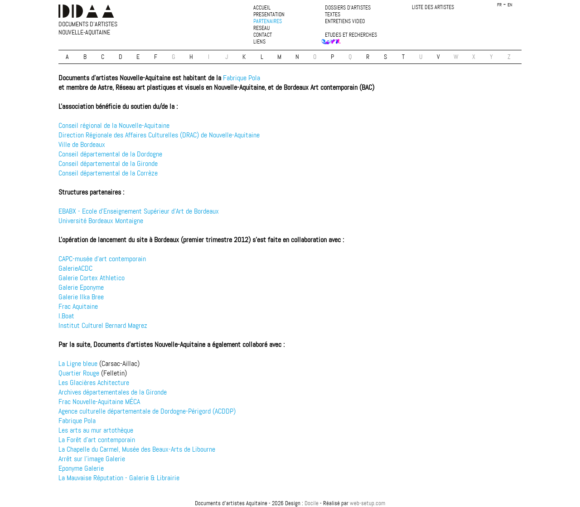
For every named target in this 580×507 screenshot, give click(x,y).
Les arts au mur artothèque (95, 430)
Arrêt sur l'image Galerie (91, 458)
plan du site (290, 495)
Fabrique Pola (241, 78)
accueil (262, 8)
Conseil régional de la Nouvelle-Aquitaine (113, 125)
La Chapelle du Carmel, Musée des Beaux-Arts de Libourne (136, 449)
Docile (311, 503)
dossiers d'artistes (348, 8)
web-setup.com (367, 503)
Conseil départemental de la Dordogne (110, 154)
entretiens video (345, 21)
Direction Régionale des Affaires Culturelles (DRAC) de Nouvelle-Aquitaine (159, 135)
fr (499, 5)
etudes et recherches (351, 35)
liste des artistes (433, 7)
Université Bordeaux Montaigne (100, 220)
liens (259, 42)
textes (332, 14)
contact (262, 35)
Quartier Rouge (78, 373)
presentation (269, 14)
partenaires (267, 21)
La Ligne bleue (77, 363)
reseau (261, 28)
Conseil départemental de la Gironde (108, 163)
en (510, 5)
